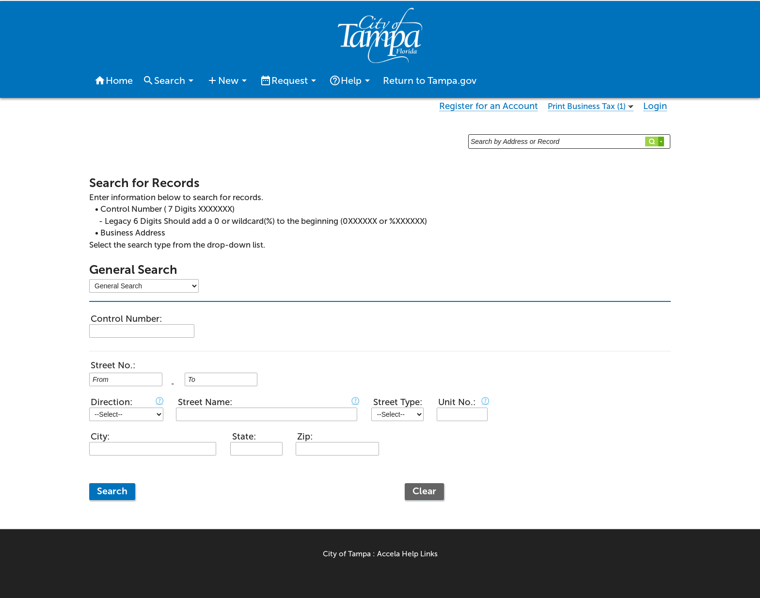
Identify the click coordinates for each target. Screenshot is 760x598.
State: (244, 436)
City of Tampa (347, 554)
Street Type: (397, 402)
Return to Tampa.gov (429, 80)
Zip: (305, 436)
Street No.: (113, 365)
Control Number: (126, 319)
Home (113, 80)
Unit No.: (456, 402)
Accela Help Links (407, 554)
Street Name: (205, 402)
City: (100, 436)
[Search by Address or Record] (569, 141)
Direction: (111, 402)
